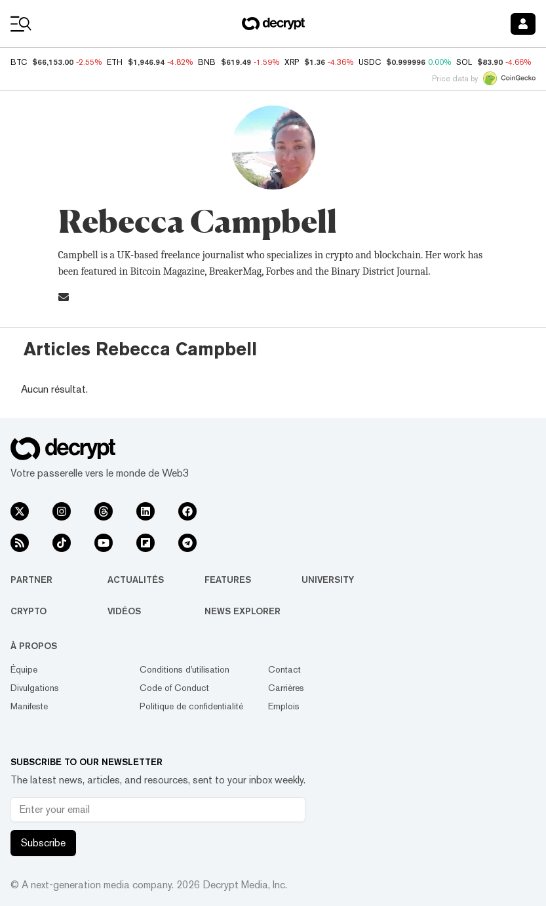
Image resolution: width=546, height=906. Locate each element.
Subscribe (43, 843)
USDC (370, 62)
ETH (115, 62)
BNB (207, 62)
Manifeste (29, 706)
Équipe (23, 669)
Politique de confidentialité (191, 706)
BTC (18, 62)
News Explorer (243, 611)
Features (228, 579)
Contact (284, 669)
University (328, 579)
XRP (291, 62)
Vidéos (124, 611)
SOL (464, 62)
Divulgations (34, 687)
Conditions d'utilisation (184, 669)
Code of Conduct (174, 687)
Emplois (284, 706)
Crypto (28, 611)
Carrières (286, 687)
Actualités (135, 579)
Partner (31, 579)
